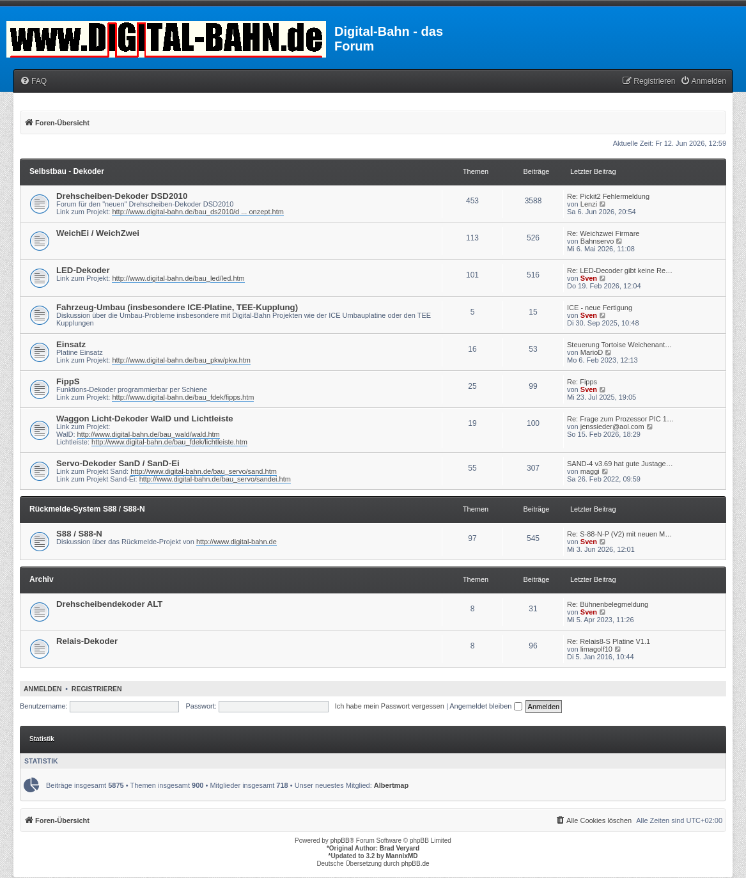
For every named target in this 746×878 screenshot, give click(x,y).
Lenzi (588, 204)
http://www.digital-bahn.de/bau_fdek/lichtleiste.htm (169, 442)
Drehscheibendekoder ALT (109, 604)
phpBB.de (415, 863)
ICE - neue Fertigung (599, 307)
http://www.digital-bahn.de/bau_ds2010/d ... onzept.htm (197, 212)
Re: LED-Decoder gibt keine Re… (619, 270)
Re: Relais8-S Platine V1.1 (608, 641)
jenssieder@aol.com (612, 426)
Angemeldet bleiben (485, 706)
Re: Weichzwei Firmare (603, 233)
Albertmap (391, 785)
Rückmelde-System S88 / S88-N (87, 509)
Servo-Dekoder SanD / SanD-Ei (118, 463)
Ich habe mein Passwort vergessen (389, 706)
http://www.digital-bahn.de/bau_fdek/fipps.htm (183, 397)
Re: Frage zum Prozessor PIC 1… (620, 419)
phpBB (340, 840)
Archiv (41, 579)
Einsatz (71, 344)
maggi (590, 471)
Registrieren (97, 689)
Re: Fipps (582, 382)
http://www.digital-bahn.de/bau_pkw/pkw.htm (181, 360)
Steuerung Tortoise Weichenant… (619, 345)
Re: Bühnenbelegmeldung (607, 604)
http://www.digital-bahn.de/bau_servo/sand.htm (203, 471)
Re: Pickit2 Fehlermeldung (608, 196)
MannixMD (402, 855)
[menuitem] (33, 81)
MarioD (591, 352)
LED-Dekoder (83, 270)
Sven (588, 278)
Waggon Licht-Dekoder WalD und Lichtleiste (144, 418)
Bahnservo (597, 241)
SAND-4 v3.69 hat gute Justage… (620, 463)
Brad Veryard (399, 848)
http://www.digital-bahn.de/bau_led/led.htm (178, 278)
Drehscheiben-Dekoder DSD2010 (121, 196)
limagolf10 (596, 649)
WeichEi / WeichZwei (97, 233)
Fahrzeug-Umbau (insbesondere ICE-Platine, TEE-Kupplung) (177, 307)
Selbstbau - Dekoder (66, 171)
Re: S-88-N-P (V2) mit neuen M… (619, 534)
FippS (68, 381)
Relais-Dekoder (87, 641)
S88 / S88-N (79, 533)
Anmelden (43, 689)
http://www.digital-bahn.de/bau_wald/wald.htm (148, 434)
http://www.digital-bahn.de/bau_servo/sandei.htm (215, 479)
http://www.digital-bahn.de (236, 541)
